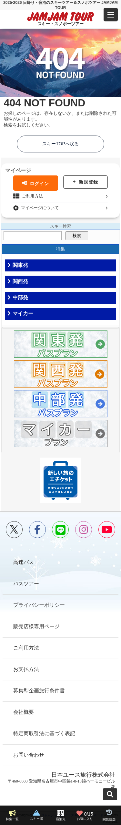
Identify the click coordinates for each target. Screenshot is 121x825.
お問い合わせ (28, 755)
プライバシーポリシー (39, 605)
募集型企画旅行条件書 (39, 690)
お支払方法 (26, 669)
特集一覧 (12, 819)
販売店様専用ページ (36, 626)
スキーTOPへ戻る (60, 143)
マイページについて (40, 207)
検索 (77, 235)
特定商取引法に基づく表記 (44, 733)
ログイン (39, 183)
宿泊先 (61, 819)
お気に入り (84, 815)
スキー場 (36, 818)
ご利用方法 (32, 196)
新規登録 (88, 182)
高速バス (23, 562)
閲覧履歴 (109, 819)
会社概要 (23, 712)
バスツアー (26, 583)
